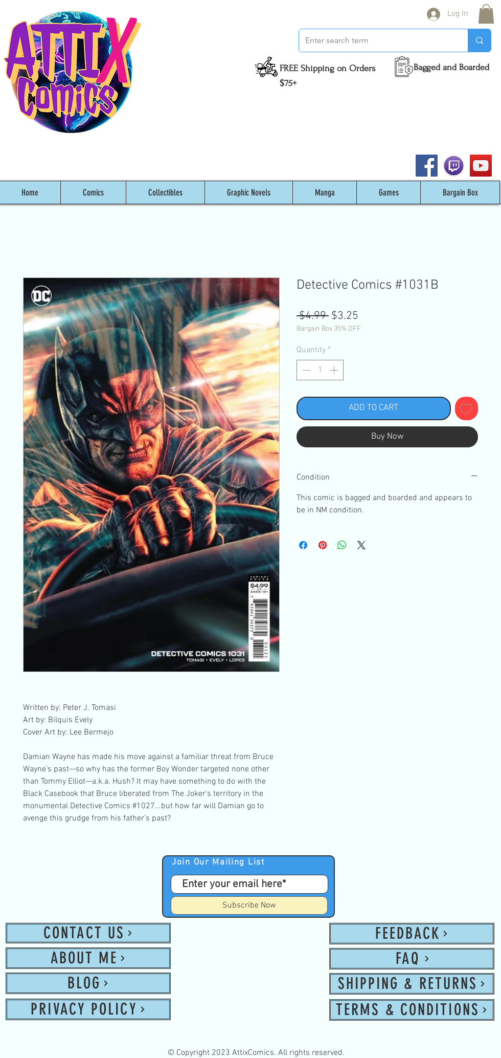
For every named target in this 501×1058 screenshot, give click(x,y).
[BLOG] (88, 983)
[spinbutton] (320, 370)
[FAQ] (411, 958)
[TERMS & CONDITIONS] (411, 1010)
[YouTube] (481, 166)
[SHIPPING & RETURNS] (411, 984)
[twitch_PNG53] (454, 166)
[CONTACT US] (88, 933)
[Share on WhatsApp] (342, 545)
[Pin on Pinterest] (322, 545)
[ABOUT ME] (88, 958)
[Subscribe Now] (249, 905)
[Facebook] (427, 166)
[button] (486, 14)
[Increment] (335, 370)
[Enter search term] (375, 40)
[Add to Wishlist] (467, 408)
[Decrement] (305, 370)
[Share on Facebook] (303, 545)
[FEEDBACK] (411, 933)
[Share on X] (361, 545)
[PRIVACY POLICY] (88, 1009)
